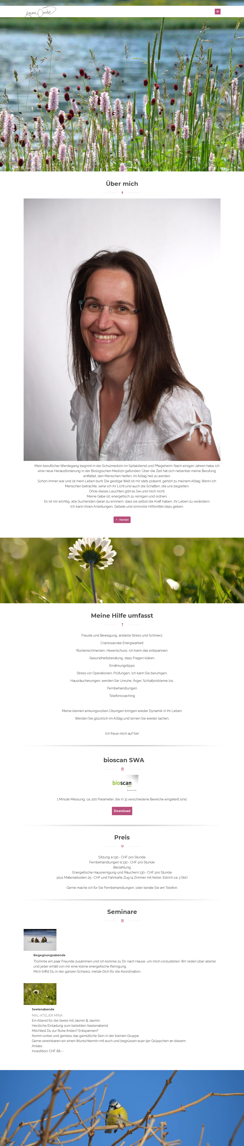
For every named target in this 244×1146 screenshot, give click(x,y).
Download (122, 811)
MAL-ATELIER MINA (47, 1015)
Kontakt (124, 519)
